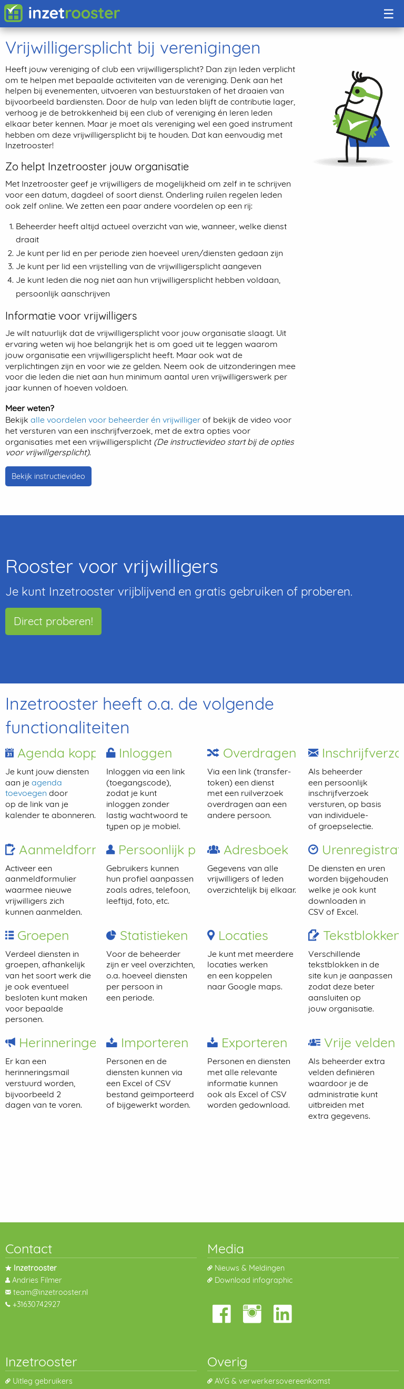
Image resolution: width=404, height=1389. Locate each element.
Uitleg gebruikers (43, 1381)
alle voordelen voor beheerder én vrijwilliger (115, 419)
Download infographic (253, 1280)
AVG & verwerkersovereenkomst (272, 1381)
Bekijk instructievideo (48, 476)
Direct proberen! (53, 621)
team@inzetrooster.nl (50, 1292)
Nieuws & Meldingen (250, 1268)
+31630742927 (36, 1304)
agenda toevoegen (33, 788)
